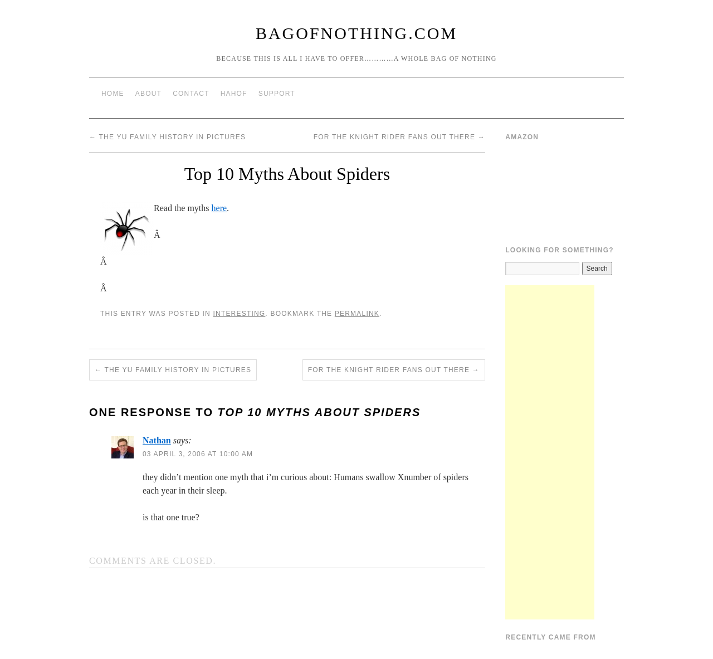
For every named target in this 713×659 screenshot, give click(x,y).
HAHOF (234, 93)
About (148, 93)
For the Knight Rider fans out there (399, 137)
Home (112, 93)
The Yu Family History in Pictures (167, 137)
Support (276, 93)
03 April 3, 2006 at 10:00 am (198, 454)
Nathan (157, 440)
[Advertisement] (549, 452)
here (219, 208)
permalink (357, 314)
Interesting (239, 314)
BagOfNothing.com (356, 33)
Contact (191, 93)
